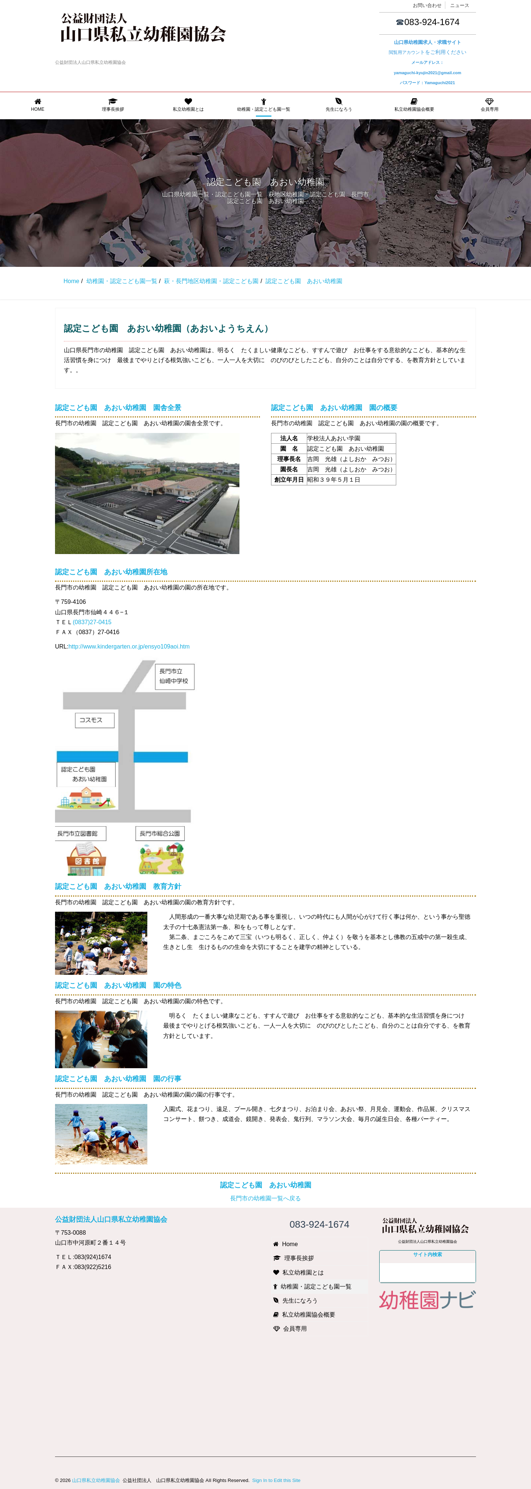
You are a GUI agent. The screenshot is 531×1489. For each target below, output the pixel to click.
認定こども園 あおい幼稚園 (265, 1185)
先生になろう (339, 105)
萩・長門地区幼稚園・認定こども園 (211, 281)
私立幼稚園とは (188, 105)
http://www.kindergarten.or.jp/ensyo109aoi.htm (128, 646)
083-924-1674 (431, 22)
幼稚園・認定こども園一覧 (263, 105)
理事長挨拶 (113, 105)
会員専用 (489, 105)
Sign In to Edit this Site (275, 1480)
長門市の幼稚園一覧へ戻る (265, 1198)
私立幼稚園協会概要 (414, 105)
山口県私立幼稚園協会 (96, 1480)
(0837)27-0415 (92, 622)
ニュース (459, 5)
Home (37, 105)
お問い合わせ (427, 5)
